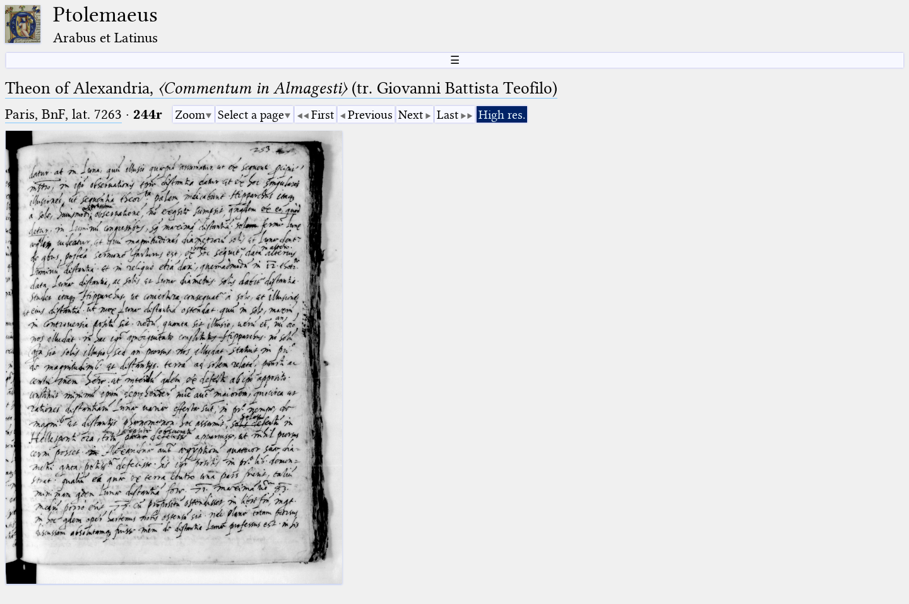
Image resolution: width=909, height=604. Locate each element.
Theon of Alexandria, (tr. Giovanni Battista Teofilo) (281, 88)
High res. (501, 114)
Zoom (190, 114)
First (322, 114)
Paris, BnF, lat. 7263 (63, 114)
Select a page (251, 114)
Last (447, 114)
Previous (370, 114)
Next (410, 114)
